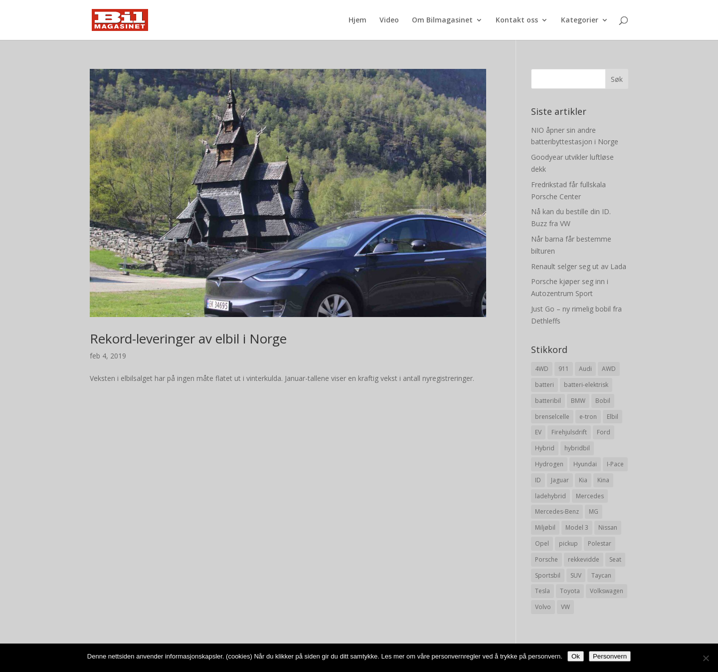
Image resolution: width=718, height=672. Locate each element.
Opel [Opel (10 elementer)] (542, 543)
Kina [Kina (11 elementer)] (603, 480)
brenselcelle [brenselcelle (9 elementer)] (552, 416)
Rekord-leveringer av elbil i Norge (188, 338)
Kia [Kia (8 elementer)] (583, 480)
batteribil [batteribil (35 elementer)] (548, 400)
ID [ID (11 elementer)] (538, 480)
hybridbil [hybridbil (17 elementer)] (577, 448)
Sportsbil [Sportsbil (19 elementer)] (547, 575)
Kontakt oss (517, 20)
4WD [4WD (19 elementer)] (541, 368)
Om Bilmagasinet (442, 20)
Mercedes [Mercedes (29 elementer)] (590, 496)
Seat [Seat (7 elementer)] (615, 559)
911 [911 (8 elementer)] (563, 368)
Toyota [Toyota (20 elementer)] (570, 591)
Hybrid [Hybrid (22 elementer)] (544, 448)
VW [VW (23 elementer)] (565, 607)
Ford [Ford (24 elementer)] (603, 432)
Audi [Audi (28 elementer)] (585, 368)
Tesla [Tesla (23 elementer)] (542, 591)
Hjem (357, 20)
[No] (706, 658)
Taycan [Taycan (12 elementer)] (601, 575)
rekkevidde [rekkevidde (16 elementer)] (583, 559)
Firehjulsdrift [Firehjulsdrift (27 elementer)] (569, 432)
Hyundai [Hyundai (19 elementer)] (585, 464)
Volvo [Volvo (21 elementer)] (543, 607)
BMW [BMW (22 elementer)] (578, 400)
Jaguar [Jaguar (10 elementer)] (560, 480)
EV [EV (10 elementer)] (538, 432)
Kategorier (579, 20)
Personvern (610, 656)
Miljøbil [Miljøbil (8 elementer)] (545, 527)
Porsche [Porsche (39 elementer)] (546, 559)
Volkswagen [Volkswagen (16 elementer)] (606, 591)
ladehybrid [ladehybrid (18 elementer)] (550, 496)
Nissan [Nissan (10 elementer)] (607, 527)
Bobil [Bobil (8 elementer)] (602, 400)
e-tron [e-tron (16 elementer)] (588, 416)
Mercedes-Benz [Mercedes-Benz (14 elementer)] (557, 511)
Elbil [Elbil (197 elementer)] (612, 416)
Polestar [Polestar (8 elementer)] (599, 543)
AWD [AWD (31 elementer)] (609, 368)
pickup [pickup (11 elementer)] (568, 543)
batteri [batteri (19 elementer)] (544, 384)
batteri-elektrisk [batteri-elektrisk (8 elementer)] (586, 384)
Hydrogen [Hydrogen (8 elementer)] (549, 464)
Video (389, 20)
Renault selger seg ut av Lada (578, 266)
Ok (575, 656)
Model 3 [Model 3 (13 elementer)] (576, 527)
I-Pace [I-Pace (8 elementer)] (615, 464)
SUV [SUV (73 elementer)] (575, 575)
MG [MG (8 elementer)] (593, 511)
